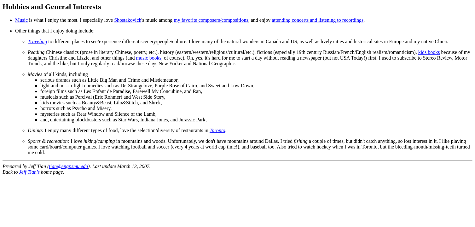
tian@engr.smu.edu (68, 166)
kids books (429, 52)
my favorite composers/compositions (211, 20)
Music (21, 20)
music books (148, 58)
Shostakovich (127, 20)
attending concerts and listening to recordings (317, 20)
